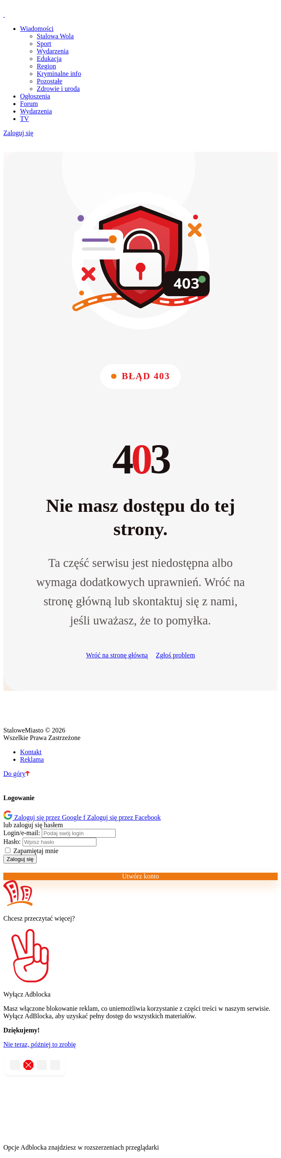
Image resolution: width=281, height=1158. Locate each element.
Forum (29, 103)
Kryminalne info (59, 73)
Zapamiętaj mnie (31, 850)
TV (24, 118)
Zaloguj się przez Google (43, 817)
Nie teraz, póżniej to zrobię (39, 1044)
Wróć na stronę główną (117, 655)
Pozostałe (49, 81)
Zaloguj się (18, 132)
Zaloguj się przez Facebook (122, 817)
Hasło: (12, 841)
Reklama (32, 759)
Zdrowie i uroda (58, 88)
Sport (44, 43)
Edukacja (49, 58)
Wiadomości (36, 28)
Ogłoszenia (35, 96)
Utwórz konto (140, 876)
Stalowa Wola (55, 36)
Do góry (16, 773)
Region (46, 66)
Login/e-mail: (21, 832)
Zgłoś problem (175, 655)
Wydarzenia (52, 51)
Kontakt (31, 751)
